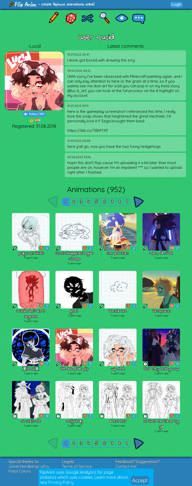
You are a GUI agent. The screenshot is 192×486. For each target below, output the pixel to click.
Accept (140, 480)
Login (176, 4)
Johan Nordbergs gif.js (28, 466)
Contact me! (126, 466)
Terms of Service (77, 466)
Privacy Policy (61, 482)
